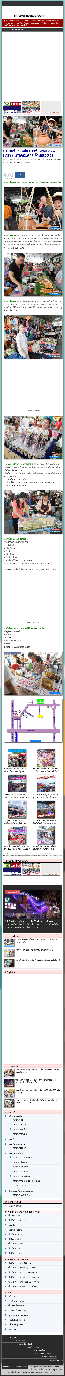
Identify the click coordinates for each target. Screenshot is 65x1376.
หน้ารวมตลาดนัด (15, 1116)
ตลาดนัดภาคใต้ (19, 1186)
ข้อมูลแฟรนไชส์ (15, 1337)
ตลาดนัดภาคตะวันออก (22, 1176)
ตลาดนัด (46, 159)
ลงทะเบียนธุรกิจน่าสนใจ (48, 1356)
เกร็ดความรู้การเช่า (16, 1325)
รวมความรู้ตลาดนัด (14, 936)
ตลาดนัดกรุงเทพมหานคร (23, 1157)
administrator (34, 159)
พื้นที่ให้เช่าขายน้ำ (15, 1234)
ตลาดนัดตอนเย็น (20, 1129)
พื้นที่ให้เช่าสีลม (14, 1248)
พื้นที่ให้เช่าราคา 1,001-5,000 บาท (22, 1272)
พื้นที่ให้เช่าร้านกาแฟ (17, 1220)
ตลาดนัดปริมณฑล (20, 1162)
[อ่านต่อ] (35, 927)
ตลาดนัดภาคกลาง (20, 1167)
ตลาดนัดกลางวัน (19, 1124)
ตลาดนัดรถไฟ (14, 1225)
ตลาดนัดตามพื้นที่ (15, 1154)
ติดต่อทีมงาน (7, 1366)
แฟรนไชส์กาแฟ (14, 1206)
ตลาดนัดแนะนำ (12, 1066)
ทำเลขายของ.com (54, 1367)
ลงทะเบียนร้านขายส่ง (56, 1360)
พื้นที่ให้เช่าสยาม (15, 1253)
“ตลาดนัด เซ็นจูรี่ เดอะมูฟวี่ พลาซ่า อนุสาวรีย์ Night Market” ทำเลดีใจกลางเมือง (36, 1081)
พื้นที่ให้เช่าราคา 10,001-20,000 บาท (23, 1277)
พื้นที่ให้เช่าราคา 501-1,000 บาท (21, 1268)
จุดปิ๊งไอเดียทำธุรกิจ (16, 1320)
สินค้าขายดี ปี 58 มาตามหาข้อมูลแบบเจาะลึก (34, 950)
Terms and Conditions (25, 1372)
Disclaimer (39, 1372)
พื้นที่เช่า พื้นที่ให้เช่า (16, 1306)
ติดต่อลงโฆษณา (21, 1366)
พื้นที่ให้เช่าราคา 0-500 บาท (19, 1263)
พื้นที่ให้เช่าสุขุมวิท (16, 1244)
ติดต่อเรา (12, 1329)
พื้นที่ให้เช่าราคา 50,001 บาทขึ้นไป (22, 1287)
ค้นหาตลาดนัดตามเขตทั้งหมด (20, 1191)
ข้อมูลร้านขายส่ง (33, 1347)
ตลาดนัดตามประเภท (16, 1144)
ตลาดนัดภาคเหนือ (20, 1171)
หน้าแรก (11, 1296)
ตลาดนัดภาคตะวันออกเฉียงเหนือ (26, 1181)
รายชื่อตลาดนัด (21, 1340)
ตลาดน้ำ (11, 1140)
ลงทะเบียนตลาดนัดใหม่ (43, 1353)
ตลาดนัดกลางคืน (20, 1134)
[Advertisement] (32, 67)
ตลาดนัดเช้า (15, 163)
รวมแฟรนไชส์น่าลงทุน (17, 1310)
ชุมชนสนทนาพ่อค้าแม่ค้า (18, 1315)
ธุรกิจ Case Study (26, 1344)
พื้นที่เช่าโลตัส (14, 1216)
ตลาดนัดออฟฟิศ (19, 1148)
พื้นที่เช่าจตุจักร (14, 1239)
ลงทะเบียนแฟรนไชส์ (38, 1350)
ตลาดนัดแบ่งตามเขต (21, 1195)
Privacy (52, 1369)
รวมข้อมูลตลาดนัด (16, 1301)
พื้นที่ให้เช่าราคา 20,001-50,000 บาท (23, 1282)
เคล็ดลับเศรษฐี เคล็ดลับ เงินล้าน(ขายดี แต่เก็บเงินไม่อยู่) (37, 960)
